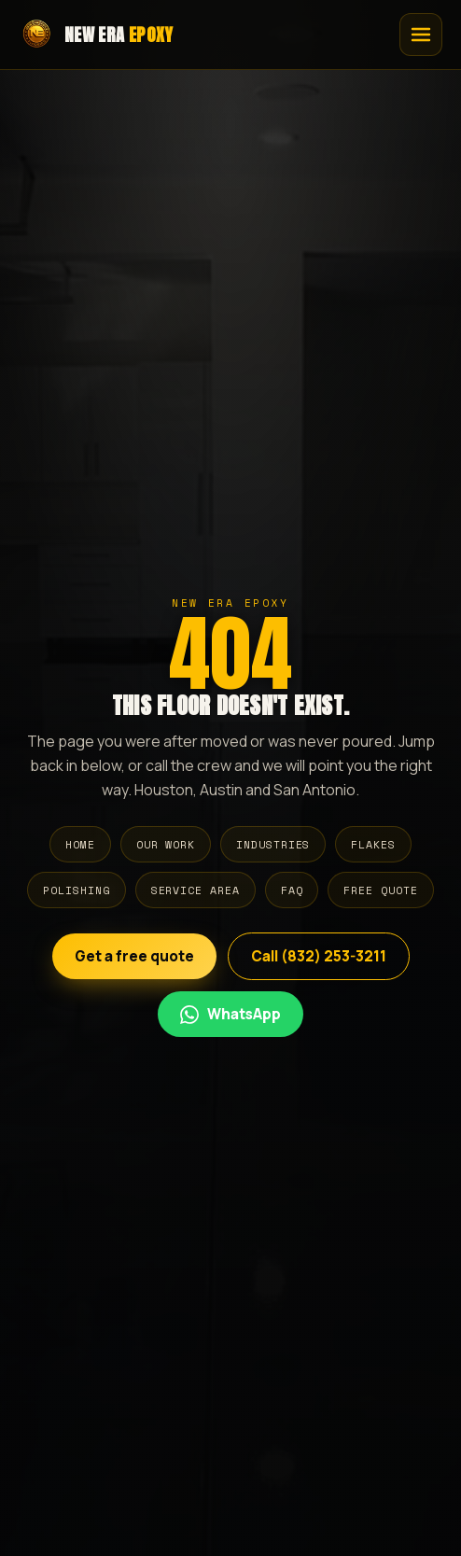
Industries (273, 844)
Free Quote (380, 890)
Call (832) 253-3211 (318, 956)
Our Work (165, 844)
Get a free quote (134, 956)
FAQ (292, 890)
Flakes (373, 844)
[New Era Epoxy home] (96, 34)
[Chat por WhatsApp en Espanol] (230, 1014)
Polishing (76, 890)
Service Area (195, 890)
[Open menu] (420, 34)
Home (80, 844)
